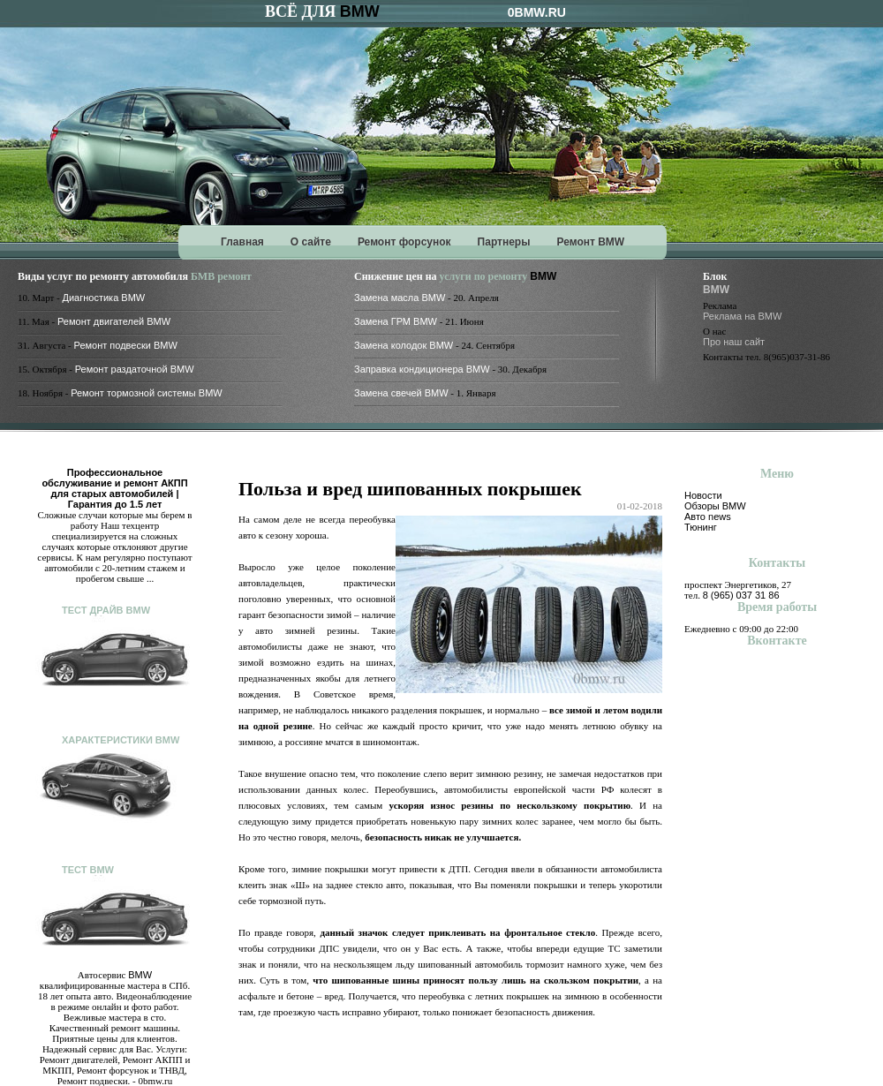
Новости (703, 495)
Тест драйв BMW (106, 610)
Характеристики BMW (120, 740)
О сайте (311, 242)
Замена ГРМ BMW (395, 321)
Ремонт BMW (590, 242)
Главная (242, 242)
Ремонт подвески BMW (125, 345)
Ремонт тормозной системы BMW (147, 393)
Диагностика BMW (104, 297)
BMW (360, 11)
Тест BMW (88, 869)
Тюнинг (700, 527)
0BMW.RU (537, 12)
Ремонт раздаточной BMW (134, 369)
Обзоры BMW (715, 506)
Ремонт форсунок (404, 242)
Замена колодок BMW (403, 345)
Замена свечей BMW (401, 393)
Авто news (707, 516)
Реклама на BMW (742, 316)
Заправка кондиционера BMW (422, 369)
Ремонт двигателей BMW (113, 321)
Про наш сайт (734, 341)
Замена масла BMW (399, 297)
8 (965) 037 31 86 (741, 595)
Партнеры (504, 242)
